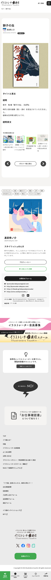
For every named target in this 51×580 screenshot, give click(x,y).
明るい (24, 194)
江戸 (36, 191)
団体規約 (6, 491)
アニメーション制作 (34, 194)
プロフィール (25, 262)
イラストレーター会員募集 (11, 448)
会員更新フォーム (8, 499)
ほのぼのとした (7, 194)
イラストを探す (25, 575)
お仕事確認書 (7, 487)
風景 (42, 191)
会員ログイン (25, 556)
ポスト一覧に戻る (25, 164)
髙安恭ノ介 (11, 29)
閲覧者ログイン (5, 575)
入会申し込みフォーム (10, 495)
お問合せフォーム (25, 278)
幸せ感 (16, 194)
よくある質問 (7, 452)
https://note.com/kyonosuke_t (15, 292)
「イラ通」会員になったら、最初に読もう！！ (18, 483)
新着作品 (46, 574)
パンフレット (6, 191)
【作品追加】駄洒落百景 (31, 143)
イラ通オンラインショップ (12, 510)
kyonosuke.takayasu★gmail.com (16, 284)
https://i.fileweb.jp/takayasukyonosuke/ (18, 289)
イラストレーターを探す (15, 575)
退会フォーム (7, 503)
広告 (15, 191)
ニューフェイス (36, 574)
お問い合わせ (7, 456)
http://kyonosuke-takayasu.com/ (16, 286)
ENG (42, 3)
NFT (5, 514)
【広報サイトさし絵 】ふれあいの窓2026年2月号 (42, 143)
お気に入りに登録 (25, 269)
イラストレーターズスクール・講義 (15, 464)
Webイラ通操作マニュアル (12, 468)
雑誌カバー (23, 191)
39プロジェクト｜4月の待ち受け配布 (8, 143)
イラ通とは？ (7, 440)
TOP (4, 436)
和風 (30, 191)
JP (39, 3)
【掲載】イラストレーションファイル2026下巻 (19, 143)
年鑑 (4, 444)
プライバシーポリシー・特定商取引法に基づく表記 (19, 460)
